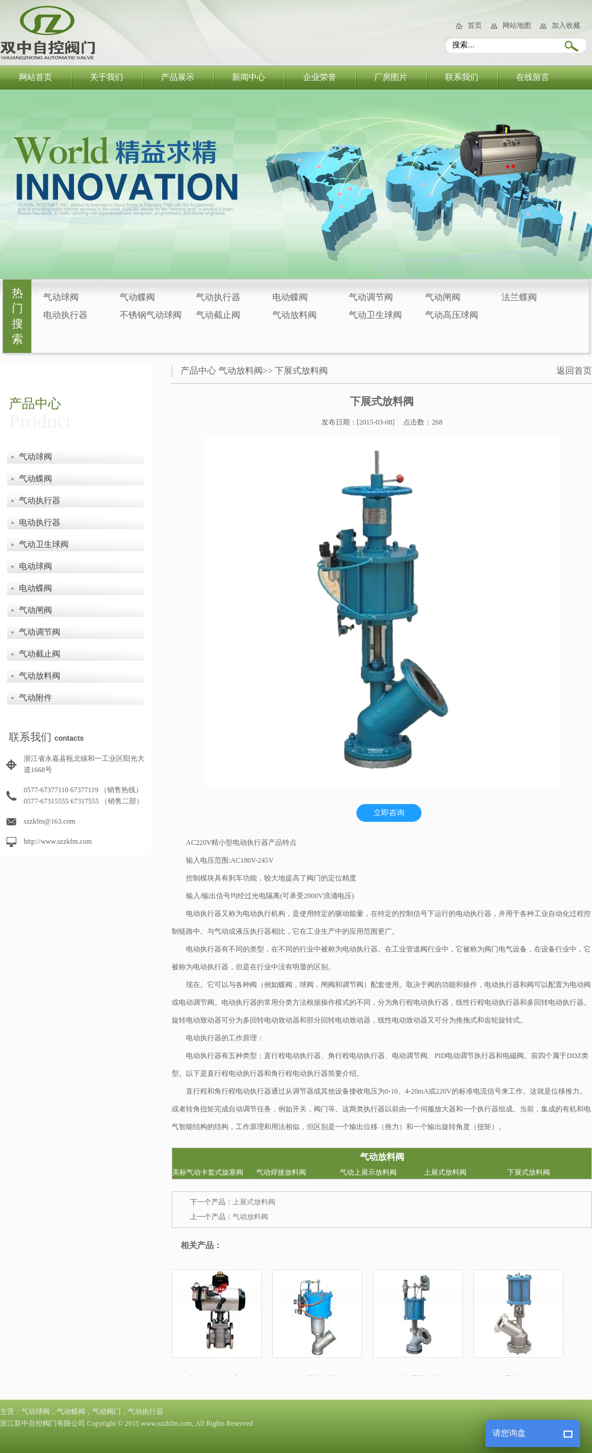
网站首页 (35, 77)
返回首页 (574, 370)
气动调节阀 (371, 297)
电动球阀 (35, 566)
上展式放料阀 (445, 1172)
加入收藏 (566, 25)
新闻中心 (248, 77)
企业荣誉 (319, 77)
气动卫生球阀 (375, 315)
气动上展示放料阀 (368, 1172)
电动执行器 (65, 315)
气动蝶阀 (137, 297)
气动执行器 (218, 297)
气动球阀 (61, 297)
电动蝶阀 (290, 297)
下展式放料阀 (301, 370)
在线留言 (532, 77)
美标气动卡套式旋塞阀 (207, 1172)
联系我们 (461, 77)
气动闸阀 (443, 297)
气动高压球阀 (451, 315)
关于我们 (106, 77)
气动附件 (35, 697)
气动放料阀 (294, 315)
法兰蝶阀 (519, 297)
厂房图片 (390, 77)
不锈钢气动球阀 (151, 315)
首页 (475, 25)
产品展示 (177, 77)
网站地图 (517, 25)
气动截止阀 (218, 315)
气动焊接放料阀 (281, 1172)
